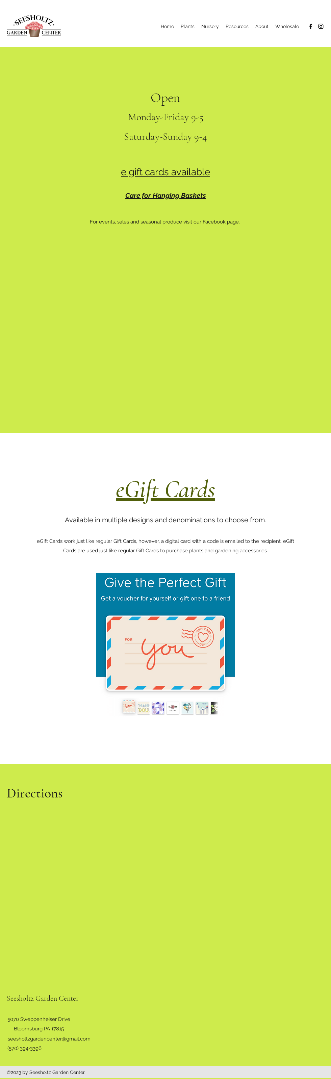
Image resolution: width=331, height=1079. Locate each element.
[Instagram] (320, 26)
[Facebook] (310, 26)
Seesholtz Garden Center (43, 998)
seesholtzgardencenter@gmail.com (49, 1039)
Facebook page (221, 222)
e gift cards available (165, 172)
